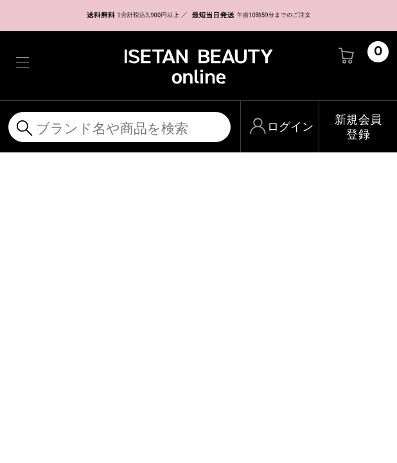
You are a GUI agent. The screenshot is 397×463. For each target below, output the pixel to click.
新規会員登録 (358, 126)
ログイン (290, 126)
